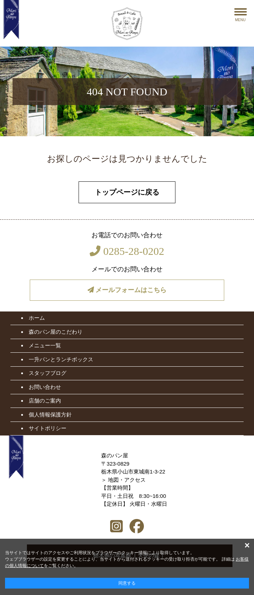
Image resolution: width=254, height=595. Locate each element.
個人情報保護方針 (50, 414)
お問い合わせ (45, 387)
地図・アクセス (127, 480)
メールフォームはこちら (127, 290)
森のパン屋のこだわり (56, 332)
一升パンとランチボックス (61, 359)
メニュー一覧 (45, 345)
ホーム (37, 318)
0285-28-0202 (127, 251)
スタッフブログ (47, 373)
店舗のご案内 (45, 401)
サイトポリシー (47, 428)
